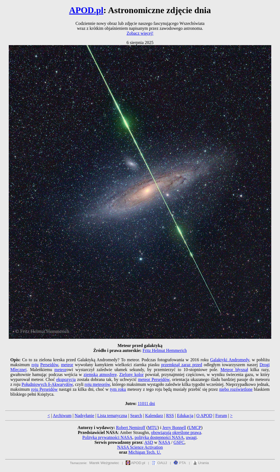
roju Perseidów (44, 389)
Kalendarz (154, 415)
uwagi (191, 437)
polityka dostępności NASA (159, 437)
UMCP (195, 427)
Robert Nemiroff (130, 427)
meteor (67, 364)
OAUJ (159, 463)
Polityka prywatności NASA (107, 437)
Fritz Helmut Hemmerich (164, 350)
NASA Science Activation (140, 447)
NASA (164, 442)
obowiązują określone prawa (176, 432)
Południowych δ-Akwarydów (47, 384)
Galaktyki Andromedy (229, 359)
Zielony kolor (131, 374)
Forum (221, 415)
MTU (153, 427)
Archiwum (62, 415)
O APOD (204, 415)
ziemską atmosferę (99, 374)
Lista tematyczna (112, 415)
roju (35, 364)
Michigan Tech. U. (144, 452)
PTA (180, 463)
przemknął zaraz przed (181, 364)
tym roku (118, 389)
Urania (201, 463)
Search (136, 415)
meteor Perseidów (154, 379)
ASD (148, 442)
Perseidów (49, 364)
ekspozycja (66, 379)
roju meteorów (97, 384)
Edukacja (185, 415)
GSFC (179, 442)
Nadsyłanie (84, 415)
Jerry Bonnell (174, 427)
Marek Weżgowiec (104, 463)
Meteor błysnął (234, 369)
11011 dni (146, 403)
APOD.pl (86, 10)
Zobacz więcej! (140, 33)
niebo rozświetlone (236, 389)
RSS (170, 415)
